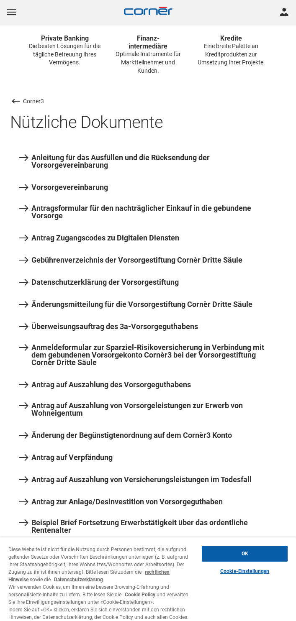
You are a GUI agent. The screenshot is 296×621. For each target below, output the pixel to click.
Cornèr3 (33, 101)
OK (245, 554)
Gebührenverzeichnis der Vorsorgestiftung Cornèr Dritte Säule (130, 260)
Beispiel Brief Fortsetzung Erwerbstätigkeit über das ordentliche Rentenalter (133, 526)
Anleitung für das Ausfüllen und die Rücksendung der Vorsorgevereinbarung (114, 161)
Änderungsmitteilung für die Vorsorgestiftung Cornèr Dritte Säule (135, 304)
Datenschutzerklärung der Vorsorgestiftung (99, 282)
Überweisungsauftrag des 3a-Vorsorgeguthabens (108, 326)
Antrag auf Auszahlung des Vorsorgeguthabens (105, 384)
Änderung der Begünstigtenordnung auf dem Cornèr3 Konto (125, 435)
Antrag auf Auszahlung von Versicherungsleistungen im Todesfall (135, 479)
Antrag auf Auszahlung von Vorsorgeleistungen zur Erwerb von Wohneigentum (131, 409)
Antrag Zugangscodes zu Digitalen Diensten (99, 238)
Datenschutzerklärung (78, 580)
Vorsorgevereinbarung (63, 187)
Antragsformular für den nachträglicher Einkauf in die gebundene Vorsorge (135, 212)
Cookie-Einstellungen (244, 571)
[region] (148, 579)
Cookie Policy (140, 595)
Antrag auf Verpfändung (66, 457)
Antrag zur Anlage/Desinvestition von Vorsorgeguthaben (121, 502)
